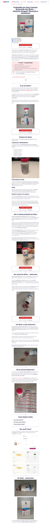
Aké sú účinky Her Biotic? (19, 424)
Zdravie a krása (36, 1)
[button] (25, 420)
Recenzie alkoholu (30, 1)
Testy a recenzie (23, 1)
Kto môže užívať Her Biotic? (20, 422)
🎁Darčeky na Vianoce (15, 1)
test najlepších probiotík (28, 90)
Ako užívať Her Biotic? (18, 420)
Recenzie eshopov (44, 1)
